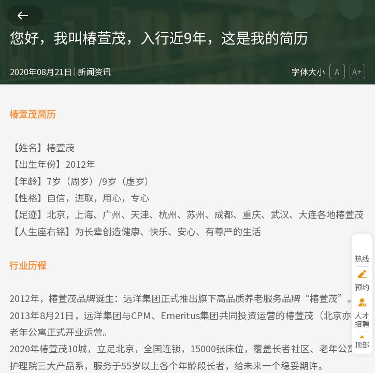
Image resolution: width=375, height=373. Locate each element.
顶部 (362, 344)
